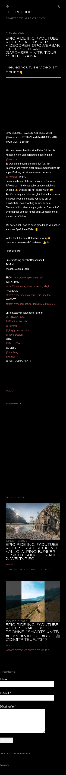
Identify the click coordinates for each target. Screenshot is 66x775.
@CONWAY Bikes (15, 317)
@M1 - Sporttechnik (16, 321)
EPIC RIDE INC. (19, 12)
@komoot (11, 356)
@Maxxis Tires (14, 343)
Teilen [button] (10, 391)
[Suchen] (58, 5)
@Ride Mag (12, 352)
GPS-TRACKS (35, 18)
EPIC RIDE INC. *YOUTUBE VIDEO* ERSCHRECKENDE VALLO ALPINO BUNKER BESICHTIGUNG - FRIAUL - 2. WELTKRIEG (33, 552)
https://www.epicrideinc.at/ (28, 277)
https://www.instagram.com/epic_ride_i (27, 286)
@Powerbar (12, 159)
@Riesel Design (14, 334)
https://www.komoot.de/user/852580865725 (30, 303)
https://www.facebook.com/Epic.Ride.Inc (28, 295)
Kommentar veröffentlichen (28, 570)
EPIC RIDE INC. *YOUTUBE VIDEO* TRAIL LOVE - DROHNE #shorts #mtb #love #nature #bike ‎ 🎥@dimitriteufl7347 (33, 632)
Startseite (14, 18)
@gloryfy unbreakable (17, 330)
